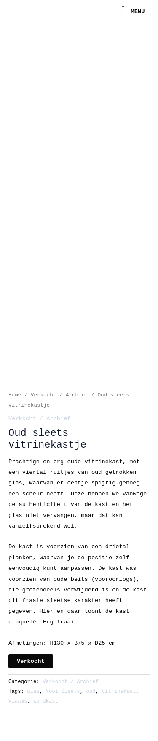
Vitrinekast (119, 692)
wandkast (45, 701)
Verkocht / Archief (59, 395)
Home (14, 395)
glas (33, 692)
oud (91, 692)
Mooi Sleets (63, 692)
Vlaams (17, 701)
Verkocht (31, 661)
